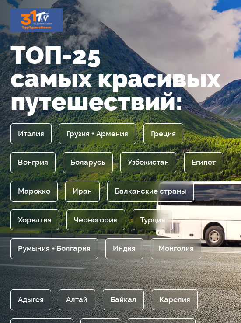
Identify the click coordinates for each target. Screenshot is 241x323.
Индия (124, 248)
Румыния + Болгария (54, 248)
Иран (82, 191)
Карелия (174, 299)
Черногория (95, 220)
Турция (152, 220)
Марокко (34, 191)
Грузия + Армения (97, 134)
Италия (31, 134)
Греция (163, 134)
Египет (204, 162)
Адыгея (31, 299)
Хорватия (35, 220)
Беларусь (87, 162)
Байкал (123, 299)
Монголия (176, 248)
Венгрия (33, 162)
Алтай (76, 299)
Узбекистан (148, 162)
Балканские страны (150, 191)
